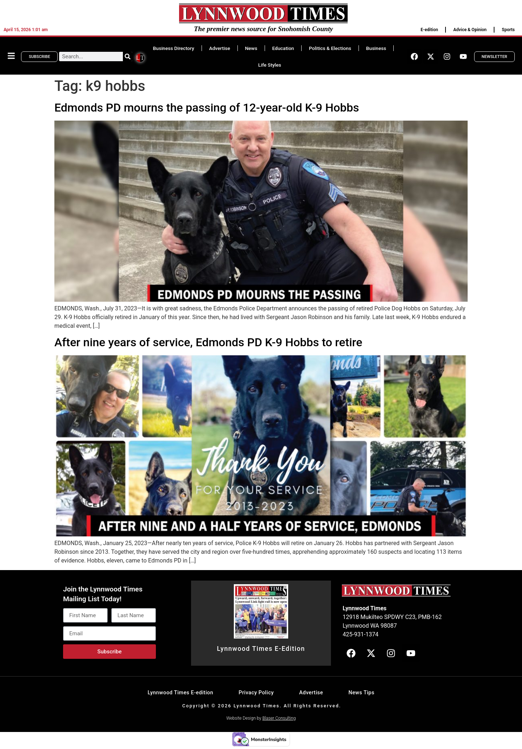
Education (283, 48)
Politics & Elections (330, 48)
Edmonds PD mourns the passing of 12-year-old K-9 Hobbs (206, 107)
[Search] (127, 56)
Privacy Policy (256, 693)
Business (376, 48)
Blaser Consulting (279, 718)
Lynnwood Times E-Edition (261, 648)
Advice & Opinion (469, 29)
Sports (508, 29)
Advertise (219, 48)
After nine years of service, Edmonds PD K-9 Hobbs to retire (208, 342)
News (251, 48)
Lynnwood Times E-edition (180, 693)
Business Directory (173, 48)
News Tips (361, 693)
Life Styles (269, 65)
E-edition (429, 29)
